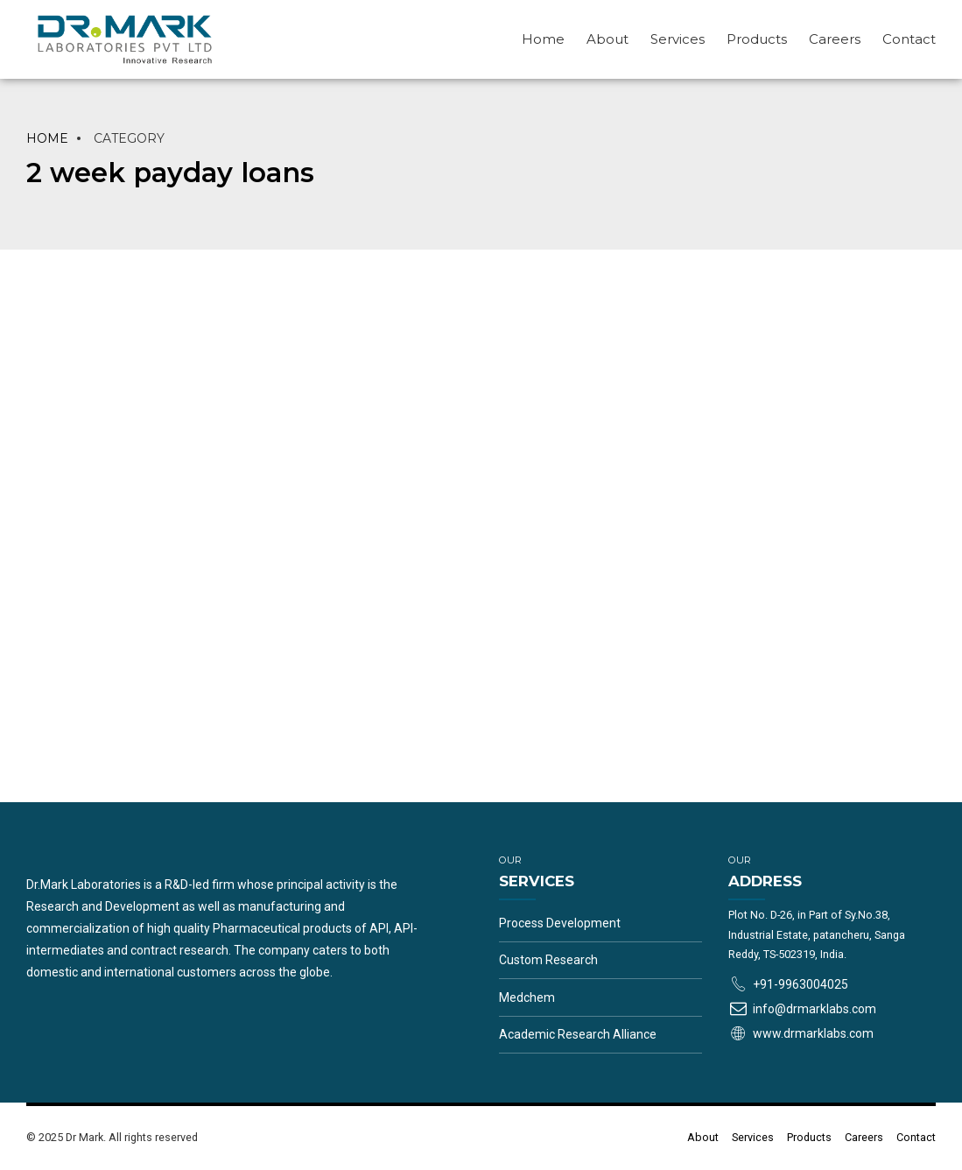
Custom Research (548, 960)
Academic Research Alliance (578, 1034)
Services (677, 39)
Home (543, 39)
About (607, 39)
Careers (834, 39)
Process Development (560, 923)
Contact (909, 39)
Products (757, 39)
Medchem (527, 997)
